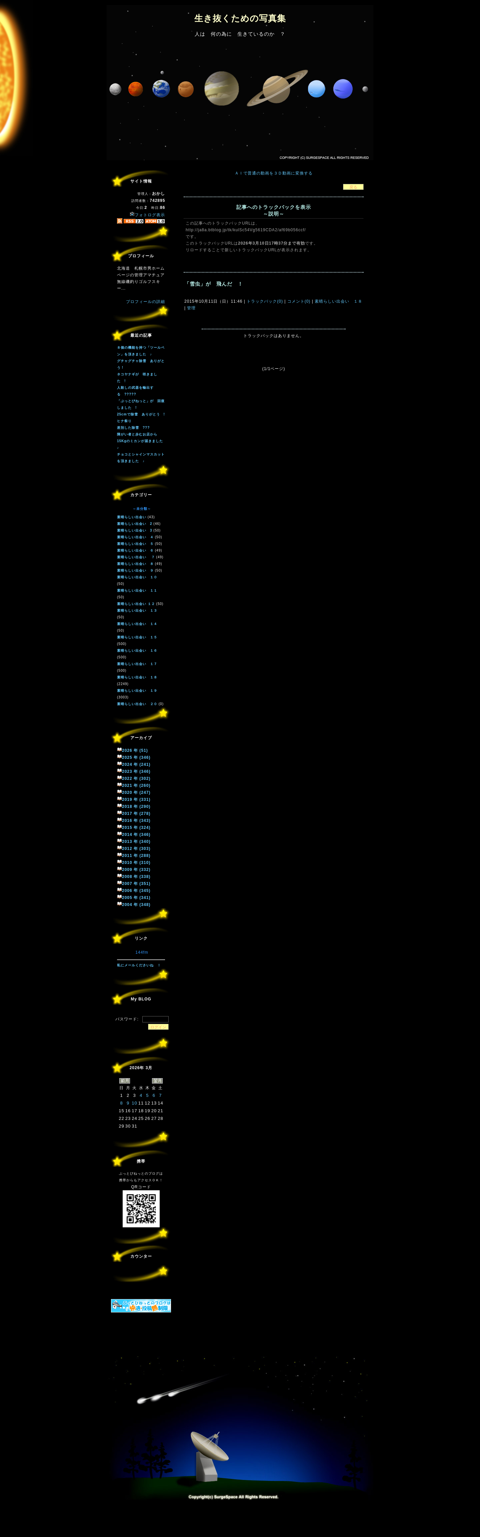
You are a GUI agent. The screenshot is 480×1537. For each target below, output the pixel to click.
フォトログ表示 (147, 215)
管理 (191, 308)
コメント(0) (298, 301)
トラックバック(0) (264, 301)
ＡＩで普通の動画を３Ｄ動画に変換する (274, 173)
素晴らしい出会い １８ (337, 301)
